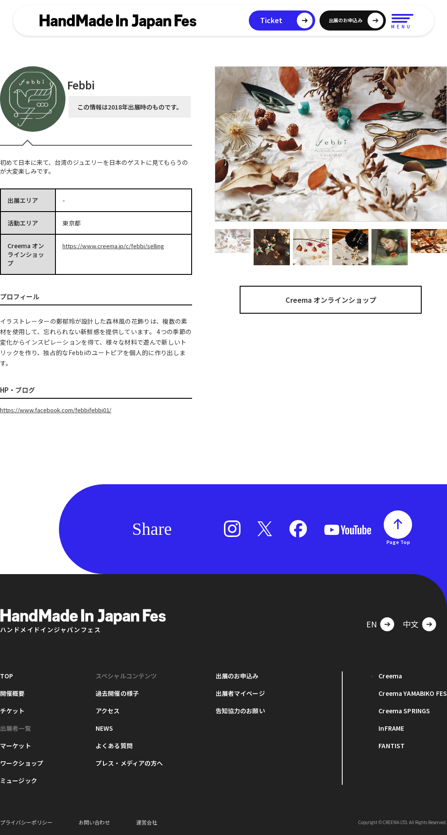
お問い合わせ (94, 821)
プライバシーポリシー (26, 821)
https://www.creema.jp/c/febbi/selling (117, 245)
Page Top (398, 541)
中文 (411, 623)
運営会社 (146, 821)
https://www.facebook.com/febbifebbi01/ (60, 409)
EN (371, 623)
